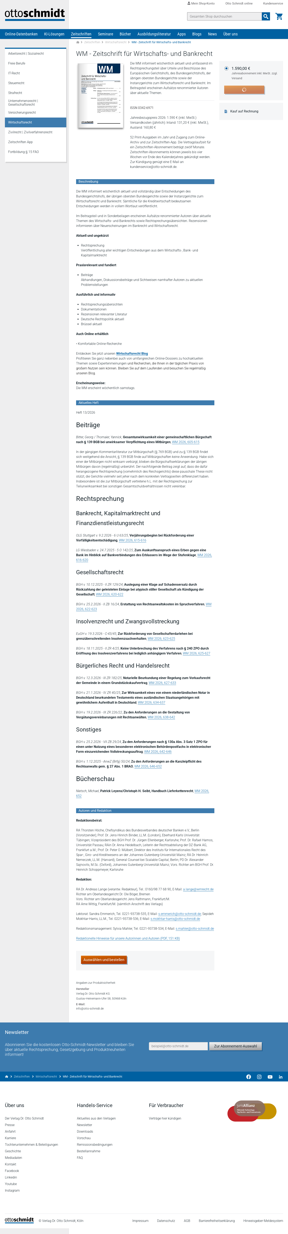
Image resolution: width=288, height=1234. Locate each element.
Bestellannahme (88, 1157)
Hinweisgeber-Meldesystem (263, 1227)
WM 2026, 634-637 (151, 703)
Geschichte (13, 1157)
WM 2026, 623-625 (161, 639)
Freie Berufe (16, 64)
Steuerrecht (16, 83)
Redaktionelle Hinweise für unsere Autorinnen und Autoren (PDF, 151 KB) (128, 939)
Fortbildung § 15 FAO (23, 152)
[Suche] (224, 16)
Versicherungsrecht (22, 113)
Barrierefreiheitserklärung (217, 1227)
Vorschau (84, 1144)
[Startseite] (19, 1228)
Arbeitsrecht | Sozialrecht (26, 54)
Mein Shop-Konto (203, 3)
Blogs (196, 34)
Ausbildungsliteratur (154, 34)
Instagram (12, 1196)
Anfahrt (10, 1137)
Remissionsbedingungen (94, 1150)
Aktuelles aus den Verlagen (96, 1124)
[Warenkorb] (279, 16)
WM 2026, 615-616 (132, 541)
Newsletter (84, 1131)
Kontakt (10, 1170)
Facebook (12, 1177)
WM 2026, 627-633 (162, 683)
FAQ (80, 1163)
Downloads (85, 1137)
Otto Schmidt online (239, 3)
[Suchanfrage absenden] (266, 16)
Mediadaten (13, 1163)
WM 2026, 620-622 (109, 595)
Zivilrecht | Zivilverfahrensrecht (30, 133)
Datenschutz (166, 1227)
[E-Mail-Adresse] (178, 1051)
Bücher (125, 34)
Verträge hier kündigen (165, 1124)
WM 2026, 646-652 (148, 767)
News (212, 34)
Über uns (230, 34)
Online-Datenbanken (21, 34)
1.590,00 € (255, 73)
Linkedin (11, 1183)
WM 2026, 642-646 (158, 752)
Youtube (11, 1190)
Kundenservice (273, 3)
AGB (187, 1227)
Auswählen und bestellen (103, 960)
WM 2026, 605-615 (185, 442)
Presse (10, 1131)
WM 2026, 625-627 (196, 654)
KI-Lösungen (54, 34)
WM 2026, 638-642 (161, 718)
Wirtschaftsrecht (116, 42)
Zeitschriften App (20, 142)
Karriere (10, 1144)
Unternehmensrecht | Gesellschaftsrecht (23, 103)
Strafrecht (15, 93)
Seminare (105, 34)
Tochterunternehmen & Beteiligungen (31, 1150)
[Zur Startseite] (77, 42)
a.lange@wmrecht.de (198, 890)
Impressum (140, 1227)
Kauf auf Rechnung (244, 112)
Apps (181, 34)
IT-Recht (14, 74)
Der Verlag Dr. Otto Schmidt (24, 1124)
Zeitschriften (81, 34)
